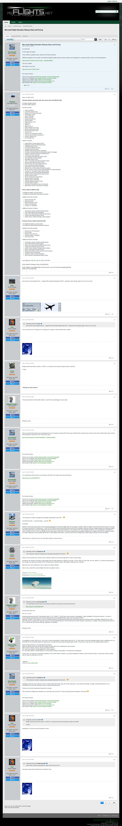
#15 (114, 759)
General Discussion (27, 26)
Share (12, 62)
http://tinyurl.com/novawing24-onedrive (41, 82)
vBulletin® (109, 823)
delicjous (116, 822)
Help (99, 815)
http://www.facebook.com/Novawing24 (45, 78)
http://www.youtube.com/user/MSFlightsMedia (37, 575)
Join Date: (9, 58)
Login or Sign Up (112, 1)
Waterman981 (12, 645)
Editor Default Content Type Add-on (101, 819)
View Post (41, 323)
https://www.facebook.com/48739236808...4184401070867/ (39, 437)
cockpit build (33, 663)
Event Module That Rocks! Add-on (102, 820)
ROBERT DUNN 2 (12, 404)
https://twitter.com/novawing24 (42, 79)
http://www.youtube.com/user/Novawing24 (47, 76)
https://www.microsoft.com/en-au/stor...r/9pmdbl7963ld (37, 60)
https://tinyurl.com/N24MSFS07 (31, 478)
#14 (114, 716)
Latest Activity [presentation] (16, 36)
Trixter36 (12, 102)
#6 (114, 397)
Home (6, 22)
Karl (12, 327)
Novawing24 (12, 52)
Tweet (12, 65)
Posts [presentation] (7, 36)
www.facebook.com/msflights (31, 572)
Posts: (10, 60)
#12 (114, 637)
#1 (114, 44)
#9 (114, 514)
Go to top (114, 815)
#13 (114, 673)
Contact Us (106, 815)
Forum (13, 22)
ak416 (12, 555)
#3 (114, 278)
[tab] (7, 36)
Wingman (12, 522)
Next (114, 802)
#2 (114, 94)
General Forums (17, 26)
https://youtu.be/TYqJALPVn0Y (31, 69)
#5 (114, 363)
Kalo (12, 285)
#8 (114, 472)
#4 (114, 320)
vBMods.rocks (115, 819)
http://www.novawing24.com (46, 81)
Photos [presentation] (25, 36)
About (20, 22)
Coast (12, 371)
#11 (114, 598)
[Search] (105, 11)
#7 (114, 430)
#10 (114, 547)
